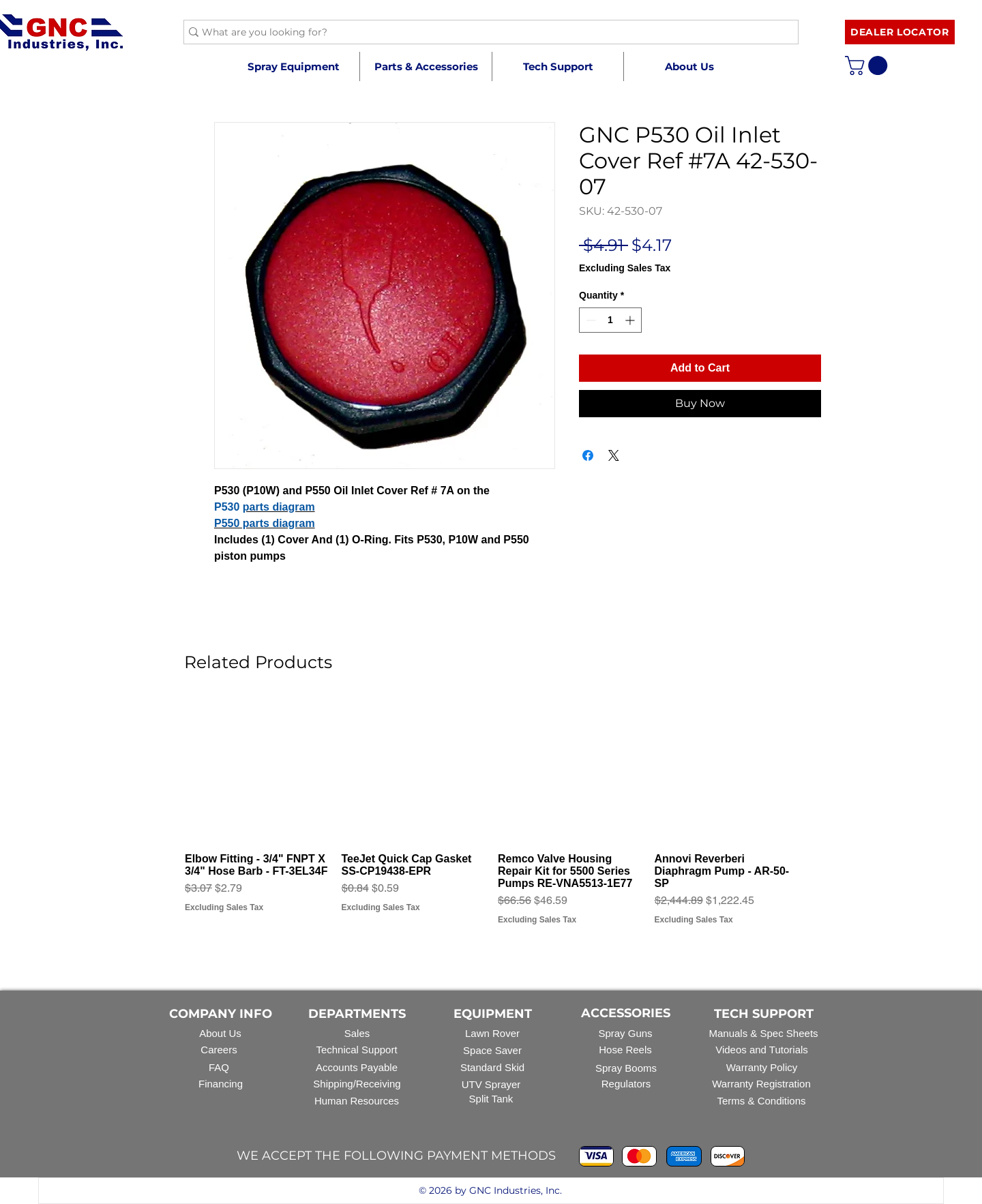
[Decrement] (589, 320)
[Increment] (631, 320)
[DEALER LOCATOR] (900, 32)
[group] (491, 819)
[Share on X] (614, 455)
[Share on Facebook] (588, 455)
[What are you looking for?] (485, 32)
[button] (425, 66)
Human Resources (356, 1101)
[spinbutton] (610, 320)
